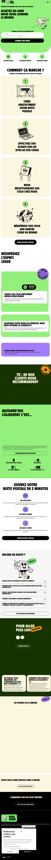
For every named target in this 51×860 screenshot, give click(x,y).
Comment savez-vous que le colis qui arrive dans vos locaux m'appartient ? (22, 586)
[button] (3, 1)
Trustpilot (3, 386)
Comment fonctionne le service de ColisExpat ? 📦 (39, 680)
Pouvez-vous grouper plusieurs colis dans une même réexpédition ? (19, 593)
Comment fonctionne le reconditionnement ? (16, 599)
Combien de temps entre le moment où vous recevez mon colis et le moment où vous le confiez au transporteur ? (23, 604)
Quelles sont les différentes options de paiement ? (18, 581)
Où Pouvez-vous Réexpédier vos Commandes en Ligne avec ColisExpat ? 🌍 (12, 681)
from (7, 34)
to (26, 34)
